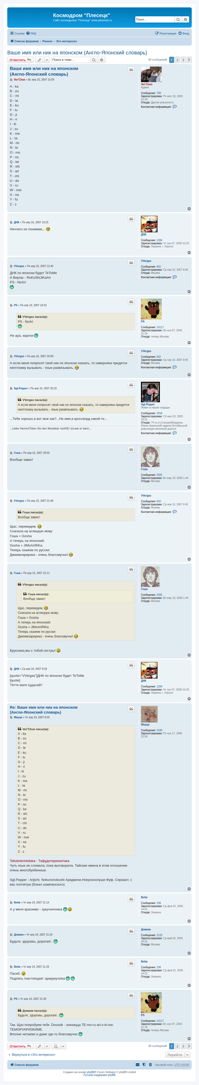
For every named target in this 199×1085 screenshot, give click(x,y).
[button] (189, 60)
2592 (159, 474)
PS (142, 321)
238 (159, 903)
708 (159, 93)
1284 (159, 240)
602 (159, 266)
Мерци (145, 724)
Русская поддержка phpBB (99, 1075)
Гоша (144, 469)
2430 (159, 730)
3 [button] (183, 60)
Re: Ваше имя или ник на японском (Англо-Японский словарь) (43, 709)
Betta (144, 897)
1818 (159, 413)
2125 (159, 935)
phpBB (91, 1072)
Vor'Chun (146, 84)
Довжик (146, 929)
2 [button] (177, 60)
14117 (160, 327)
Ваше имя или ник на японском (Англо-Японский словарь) (77, 52)
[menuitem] (31, 33)
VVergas (146, 261)
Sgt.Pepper (148, 404)
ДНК (143, 234)
